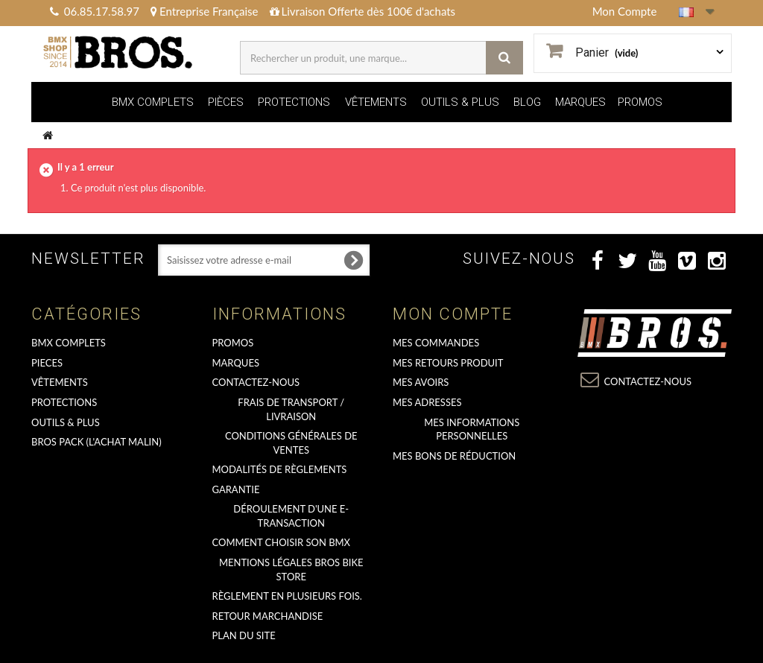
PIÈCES (226, 102)
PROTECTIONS (294, 102)
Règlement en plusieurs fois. (287, 596)
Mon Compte (624, 11)
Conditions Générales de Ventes (291, 443)
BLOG (527, 102)
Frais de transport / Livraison (291, 409)
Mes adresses (427, 402)
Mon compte (453, 314)
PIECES (47, 363)
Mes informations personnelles (471, 429)
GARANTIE (236, 489)
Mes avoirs (421, 382)
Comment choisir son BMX (281, 542)
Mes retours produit (448, 363)
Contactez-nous (256, 382)
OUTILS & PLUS (460, 102)
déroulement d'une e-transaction (291, 516)
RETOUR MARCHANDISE (267, 616)
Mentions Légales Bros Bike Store (291, 569)
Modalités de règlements (279, 469)
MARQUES (580, 102)
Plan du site (244, 635)
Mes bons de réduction (454, 456)
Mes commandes (436, 343)
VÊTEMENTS (376, 102)
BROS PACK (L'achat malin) (96, 442)
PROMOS (640, 102)
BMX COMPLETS (153, 102)
